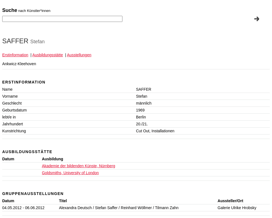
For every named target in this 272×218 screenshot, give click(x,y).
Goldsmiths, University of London (70, 173)
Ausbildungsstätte (47, 55)
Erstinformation (15, 55)
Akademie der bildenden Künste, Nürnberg (78, 166)
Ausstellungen (79, 55)
